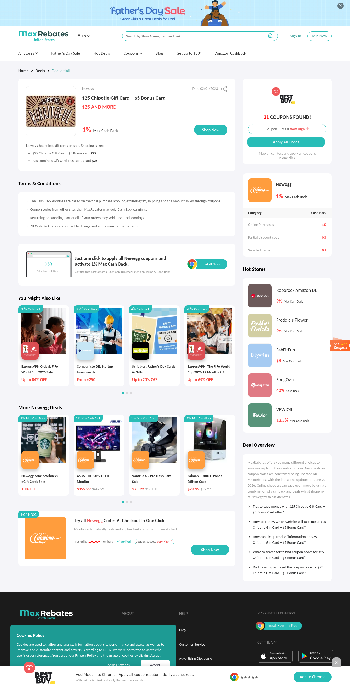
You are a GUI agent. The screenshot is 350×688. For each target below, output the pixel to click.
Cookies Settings (118, 665)
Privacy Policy (85, 655)
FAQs (183, 630)
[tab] (287, 507)
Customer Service (192, 644)
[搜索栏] (190, 36)
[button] (83, 36)
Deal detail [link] (61, 70)
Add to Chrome (312, 676)
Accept (155, 665)
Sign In (295, 35)
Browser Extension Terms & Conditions (145, 272)
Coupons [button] (133, 53)
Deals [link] (40, 70)
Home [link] (23, 70)
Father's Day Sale (65, 53)
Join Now (319, 35)
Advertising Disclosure (195, 658)
